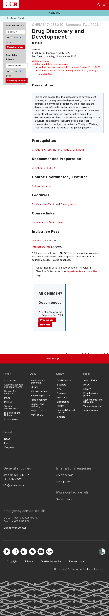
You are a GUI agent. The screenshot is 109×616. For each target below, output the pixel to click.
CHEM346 (49, 149)
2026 (8, 42)
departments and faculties (81, 271)
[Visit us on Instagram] (15, 551)
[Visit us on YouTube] (40, 551)
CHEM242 (78, 149)
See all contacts (64, 499)
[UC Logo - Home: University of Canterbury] (11, 4)
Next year (45, 324)
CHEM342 (37, 149)
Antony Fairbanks (41, 186)
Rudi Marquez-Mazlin (43, 204)
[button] (54, 13)
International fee (41, 246)
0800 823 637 (21, 521)
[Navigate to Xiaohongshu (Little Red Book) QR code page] (49, 551)
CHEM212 (66, 149)
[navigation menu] (104, 5)
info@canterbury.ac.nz (14, 485)
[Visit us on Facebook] (6, 551)
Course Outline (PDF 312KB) (47, 222)
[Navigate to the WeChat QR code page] (32, 551)
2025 (16, 37)
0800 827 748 (10, 475)
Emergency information (14, 527)
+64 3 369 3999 (12, 478)
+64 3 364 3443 (65, 475)
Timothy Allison (68, 204)
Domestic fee (39, 240)
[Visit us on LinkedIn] (23, 551)
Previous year (47, 320)
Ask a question (63, 481)
